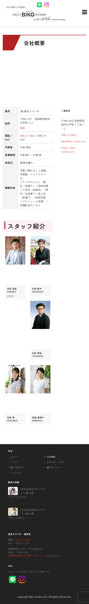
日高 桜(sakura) (12, 419)
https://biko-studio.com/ (68, 149)
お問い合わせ (54, 467)
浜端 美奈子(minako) (38, 419)
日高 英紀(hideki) (12, 290)
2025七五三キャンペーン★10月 (32, 511)
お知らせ (14, 456)
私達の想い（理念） (56, 462)
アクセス (14, 462)
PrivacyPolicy (16, 472)
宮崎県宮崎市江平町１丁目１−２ (27, 555)
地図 (22, 128)
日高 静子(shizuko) (38, 290)
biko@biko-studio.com (73, 141)
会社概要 (51, 456)
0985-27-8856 (17, 7)
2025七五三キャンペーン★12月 (32, 491)
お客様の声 (17, 467)
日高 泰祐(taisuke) (37, 355)
